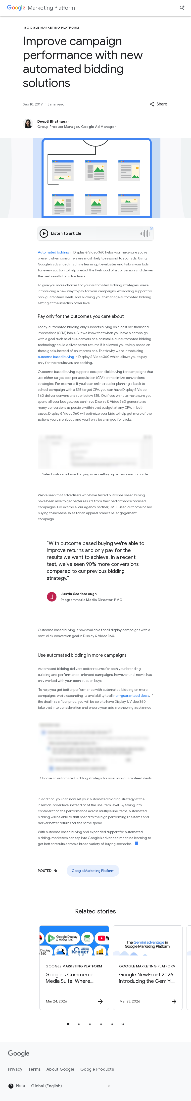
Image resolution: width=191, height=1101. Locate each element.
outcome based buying (56, 356)
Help (16, 1086)
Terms (34, 1069)
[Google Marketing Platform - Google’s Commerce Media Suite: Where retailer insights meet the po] (58, 968)
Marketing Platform (51, 7)
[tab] (68, 1023)
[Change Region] (71, 1086)
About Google (60, 1069)
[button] (158, 104)
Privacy (15, 1069)
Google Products (97, 1069)
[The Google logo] (18, 1054)
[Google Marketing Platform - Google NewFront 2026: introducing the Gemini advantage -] (131, 968)
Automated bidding (53, 252)
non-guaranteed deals (131, 695)
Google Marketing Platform (93, 870)
